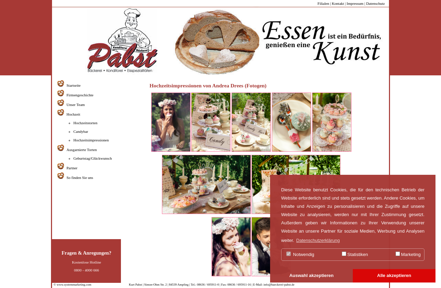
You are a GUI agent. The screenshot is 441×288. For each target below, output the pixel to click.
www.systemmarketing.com (74, 284)
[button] (311, 276)
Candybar (80, 131)
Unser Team (75, 105)
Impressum (355, 3)
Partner (72, 168)
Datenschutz (375, 3)
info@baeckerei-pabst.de (279, 284)
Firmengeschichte (79, 95)
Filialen (323, 3)
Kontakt (338, 3)
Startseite (73, 85)
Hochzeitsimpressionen (91, 140)
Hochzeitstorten (85, 123)
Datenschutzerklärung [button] (318, 240)
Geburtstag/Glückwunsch (92, 158)
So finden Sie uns (79, 177)
